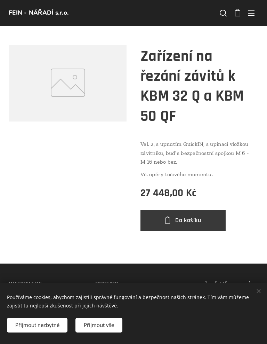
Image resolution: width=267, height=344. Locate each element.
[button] (223, 13)
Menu (251, 13)
